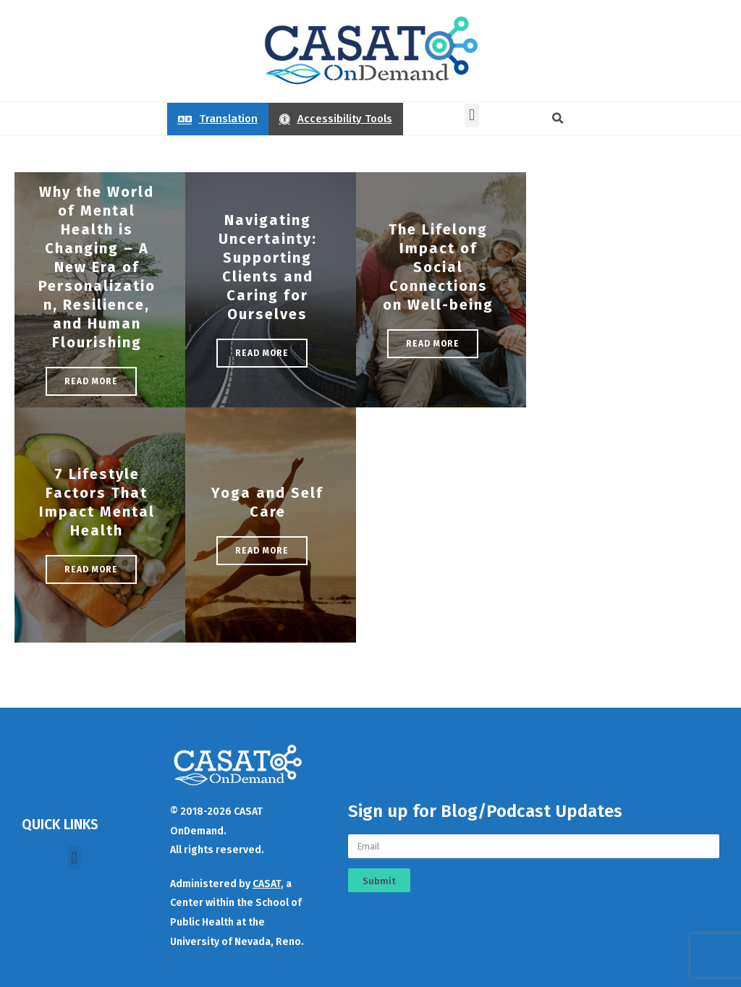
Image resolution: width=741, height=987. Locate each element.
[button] (471, 115)
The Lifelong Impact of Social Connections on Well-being (438, 267)
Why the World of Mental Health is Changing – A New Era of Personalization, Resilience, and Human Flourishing (97, 267)
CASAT (267, 884)
